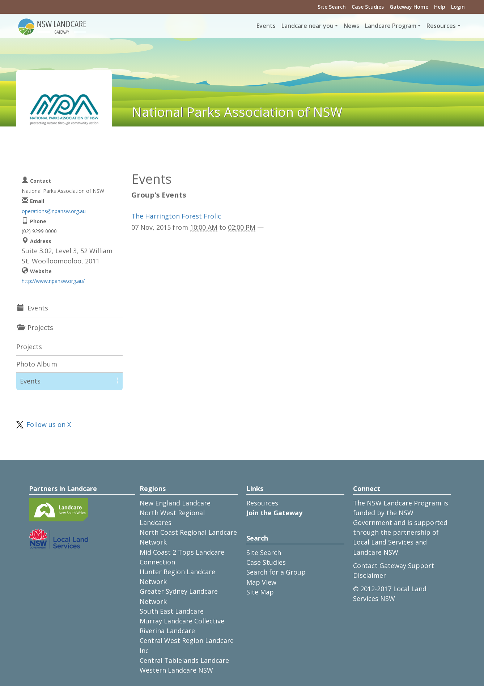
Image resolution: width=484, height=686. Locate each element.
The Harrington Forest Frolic (176, 216)
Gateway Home (409, 6)
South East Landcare (172, 611)
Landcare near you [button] (307, 26)
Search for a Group (276, 572)
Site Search (332, 6)
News (351, 26)
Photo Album (36, 364)
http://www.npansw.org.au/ (53, 281)
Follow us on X (48, 424)
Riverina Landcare (167, 630)
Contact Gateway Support (393, 565)
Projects (29, 346)
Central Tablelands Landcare (184, 660)
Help (439, 6)
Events (266, 26)
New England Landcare (175, 503)
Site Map (260, 592)
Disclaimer (369, 575)
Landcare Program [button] (390, 26)
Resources (262, 503)
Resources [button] (441, 26)
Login (458, 6)
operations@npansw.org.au (54, 211)
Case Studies (368, 6)
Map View (261, 582)
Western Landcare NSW (176, 670)
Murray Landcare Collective (182, 621)
